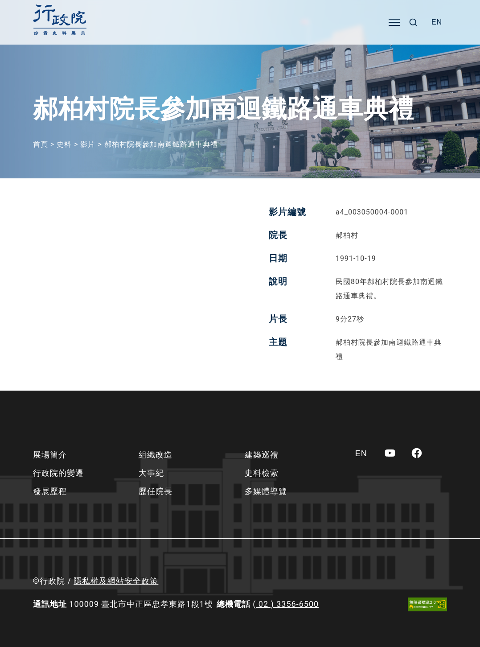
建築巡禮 (262, 454)
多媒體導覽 (266, 491)
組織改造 (155, 454)
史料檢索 (262, 473)
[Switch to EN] (437, 22)
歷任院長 (155, 491)
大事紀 (151, 473)
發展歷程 (50, 491)
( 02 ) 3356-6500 (286, 604)
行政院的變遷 (58, 473)
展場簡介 (50, 454)
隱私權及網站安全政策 (116, 580)
